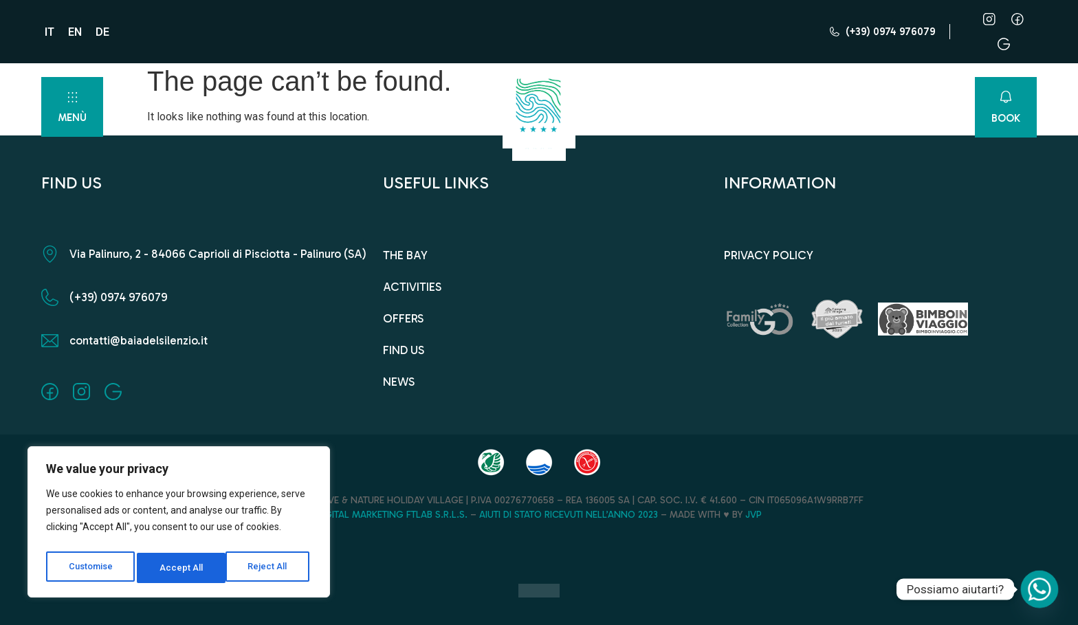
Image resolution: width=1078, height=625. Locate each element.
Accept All (269, 567)
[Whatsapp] (1039, 589)
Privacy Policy (768, 255)
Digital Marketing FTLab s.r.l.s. (392, 514)
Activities (412, 287)
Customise (90, 567)
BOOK (1005, 118)
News (399, 381)
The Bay (405, 255)
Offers (403, 318)
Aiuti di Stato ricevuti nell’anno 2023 (568, 514)
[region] (179, 525)
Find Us (403, 350)
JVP (753, 514)
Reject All (181, 567)
